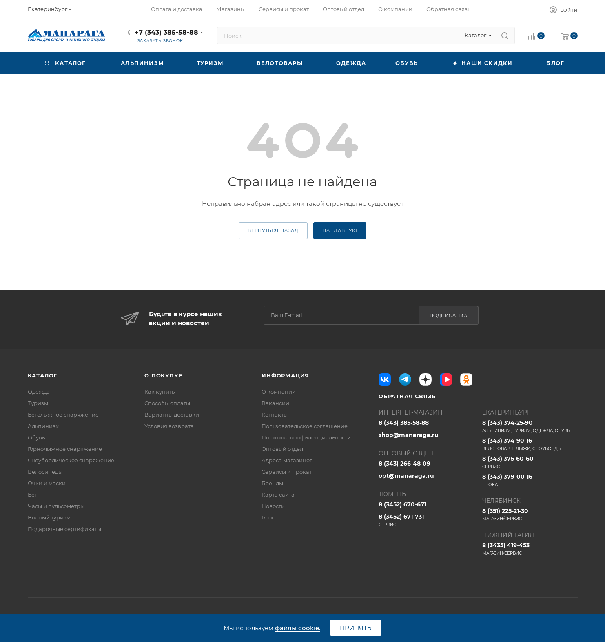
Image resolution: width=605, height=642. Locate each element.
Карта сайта (278, 494)
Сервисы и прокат (287, 471)
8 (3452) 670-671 (402, 504)
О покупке (163, 375)
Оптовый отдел (282, 449)
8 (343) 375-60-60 (530, 462)
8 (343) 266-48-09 (404, 463)
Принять (356, 628)
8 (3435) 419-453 (530, 549)
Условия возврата (169, 426)
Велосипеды (45, 471)
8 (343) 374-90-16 (530, 444)
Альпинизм (44, 426)
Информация (285, 375)
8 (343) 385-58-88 (404, 422)
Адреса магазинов (287, 460)
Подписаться (449, 315)
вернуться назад (273, 230)
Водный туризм (49, 517)
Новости (273, 506)
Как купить (159, 391)
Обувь (36, 437)
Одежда (39, 391)
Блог (268, 517)
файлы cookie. (297, 628)
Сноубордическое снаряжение (71, 460)
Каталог (43, 375)
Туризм (38, 403)
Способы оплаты (167, 403)
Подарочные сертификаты (64, 529)
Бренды (272, 483)
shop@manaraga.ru (409, 435)
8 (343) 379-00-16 (530, 480)
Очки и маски (47, 483)
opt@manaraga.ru (406, 475)
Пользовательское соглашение (305, 426)
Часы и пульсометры (56, 506)
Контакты (275, 414)
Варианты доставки (171, 414)
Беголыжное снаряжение (63, 414)
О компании (279, 391)
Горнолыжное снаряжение (65, 449)
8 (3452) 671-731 (426, 520)
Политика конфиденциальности (306, 437)
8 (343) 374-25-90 (530, 426)
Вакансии (275, 403)
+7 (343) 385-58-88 (166, 32)
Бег (32, 494)
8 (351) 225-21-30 (530, 514)
